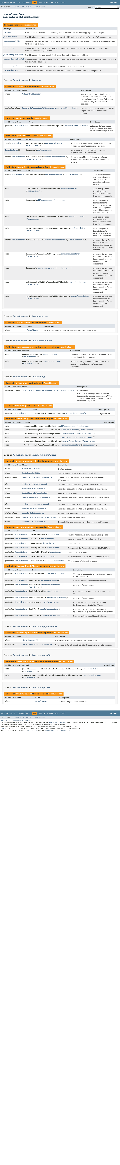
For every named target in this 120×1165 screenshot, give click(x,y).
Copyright (4, 728)
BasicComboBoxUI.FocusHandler (36, 484)
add (46, 143)
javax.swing (8, 48)
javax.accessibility (11, 41)
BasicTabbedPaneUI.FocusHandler (37, 504)
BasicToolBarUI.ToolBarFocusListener (39, 517)
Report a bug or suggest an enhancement (16, 720)
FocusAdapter (33, 330)
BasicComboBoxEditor (31, 473)
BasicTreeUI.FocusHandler (34, 522)
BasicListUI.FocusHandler (34, 489)
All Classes (40, 7)
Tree (40, 3)
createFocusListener (55, 574)
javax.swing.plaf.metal (13, 59)
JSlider (33, 587)
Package (21, 3)
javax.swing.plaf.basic (13, 55)
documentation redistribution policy (58, 730)
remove (48, 157)
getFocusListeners (45, 150)
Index (57, 3)
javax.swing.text (10, 70)
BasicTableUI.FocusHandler (34, 508)
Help (63, 3)
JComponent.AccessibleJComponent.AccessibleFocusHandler (48, 390)
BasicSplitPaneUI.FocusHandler (36, 497)
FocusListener (29, 25)
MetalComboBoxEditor (32, 640)
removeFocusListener (70, 254)
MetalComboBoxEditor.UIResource (37, 645)
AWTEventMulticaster (31, 94)
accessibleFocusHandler (76, 413)
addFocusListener (69, 188)
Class (28, 3)
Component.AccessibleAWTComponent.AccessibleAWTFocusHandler (50, 108)
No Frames (26, 7)
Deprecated (48, 3)
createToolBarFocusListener (55, 616)
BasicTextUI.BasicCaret (33, 513)
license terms (33, 730)
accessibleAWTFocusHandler (76, 126)
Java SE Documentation (57, 722)
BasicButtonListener (31, 469)
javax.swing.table (11, 66)
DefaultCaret (41, 701)
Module (13, 3)
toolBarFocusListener (54, 561)
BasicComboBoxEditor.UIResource (37, 477)
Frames (18, 7)
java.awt (7, 32)
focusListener (53, 534)
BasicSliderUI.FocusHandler (35, 493)
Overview (5, 3)
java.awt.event (10, 37)
